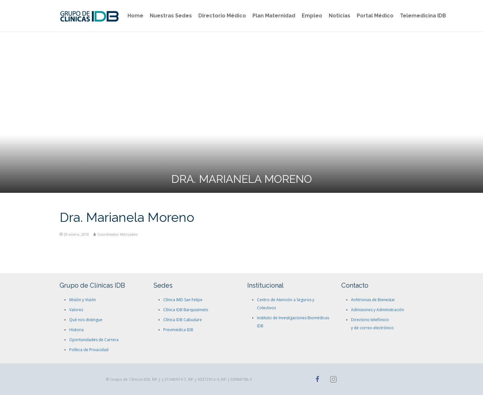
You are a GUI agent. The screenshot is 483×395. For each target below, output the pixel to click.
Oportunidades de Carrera (93, 339)
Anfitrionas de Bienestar (373, 299)
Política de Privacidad (89, 349)
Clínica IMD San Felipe (183, 299)
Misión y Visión (82, 299)
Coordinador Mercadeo (117, 234)
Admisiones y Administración (377, 309)
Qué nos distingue (85, 319)
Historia (76, 329)
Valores (76, 309)
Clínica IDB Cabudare (182, 319)
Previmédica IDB (178, 329)
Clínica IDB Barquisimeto (185, 309)
